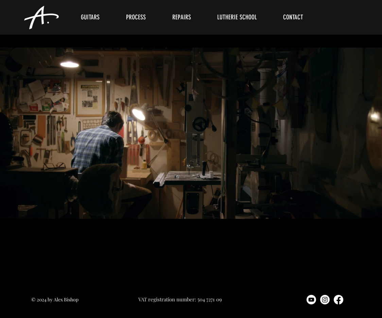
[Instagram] (325, 299)
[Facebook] (338, 299)
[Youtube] (311, 299)
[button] (98, 17)
